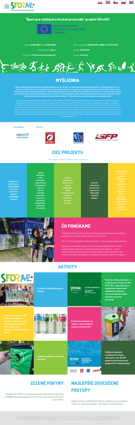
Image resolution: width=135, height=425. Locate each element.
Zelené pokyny (47, 383)
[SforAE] (22, 6)
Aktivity (67, 267)
